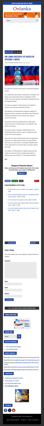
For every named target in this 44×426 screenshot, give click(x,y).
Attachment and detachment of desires (14, 378)
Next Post (33, 243)
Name (7, 281)
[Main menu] (22, 20)
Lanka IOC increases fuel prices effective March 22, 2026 (25, 367)
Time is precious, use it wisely (12, 381)
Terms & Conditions (33, 420)
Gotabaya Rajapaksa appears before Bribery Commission (25, 369)
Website (7, 294)
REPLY (36, 181)
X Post (21, 181)
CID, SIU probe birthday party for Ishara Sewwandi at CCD (25, 357)
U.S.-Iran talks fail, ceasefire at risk (18, 200)
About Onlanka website (13, 420)
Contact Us (24, 420)
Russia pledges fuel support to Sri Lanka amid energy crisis (26, 360)
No (15, 52)
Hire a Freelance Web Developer (13, 347)
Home (9, 308)
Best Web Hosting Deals (12, 349)
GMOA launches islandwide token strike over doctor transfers (21, 363)
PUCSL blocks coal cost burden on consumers (21, 189)
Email (6, 287)
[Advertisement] (22, 36)
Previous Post (11, 243)
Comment (19, 52)
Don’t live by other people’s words (13, 383)
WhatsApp (14, 181)
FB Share (7, 181)
